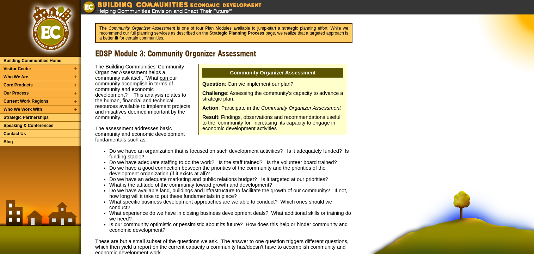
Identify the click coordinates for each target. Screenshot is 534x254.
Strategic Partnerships (26, 117)
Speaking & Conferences (28, 125)
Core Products (18, 85)
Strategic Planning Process (236, 33)
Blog (8, 141)
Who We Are (16, 76)
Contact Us (15, 133)
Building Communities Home (32, 60)
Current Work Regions (26, 101)
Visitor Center (17, 68)
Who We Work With (23, 109)
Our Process (16, 93)
